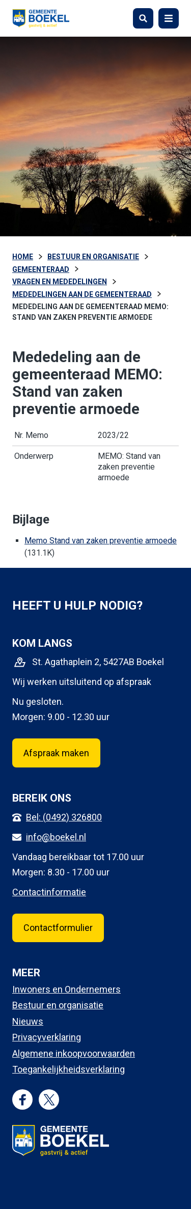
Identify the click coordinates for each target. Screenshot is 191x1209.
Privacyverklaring (46, 1037)
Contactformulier (58, 927)
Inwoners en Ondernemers (66, 989)
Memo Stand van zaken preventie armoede (100, 540)
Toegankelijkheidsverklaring (68, 1069)
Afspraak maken (56, 753)
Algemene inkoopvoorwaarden (73, 1053)
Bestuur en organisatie (57, 1005)
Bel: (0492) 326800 (64, 817)
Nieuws (27, 1021)
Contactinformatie (49, 892)
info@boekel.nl (56, 837)
